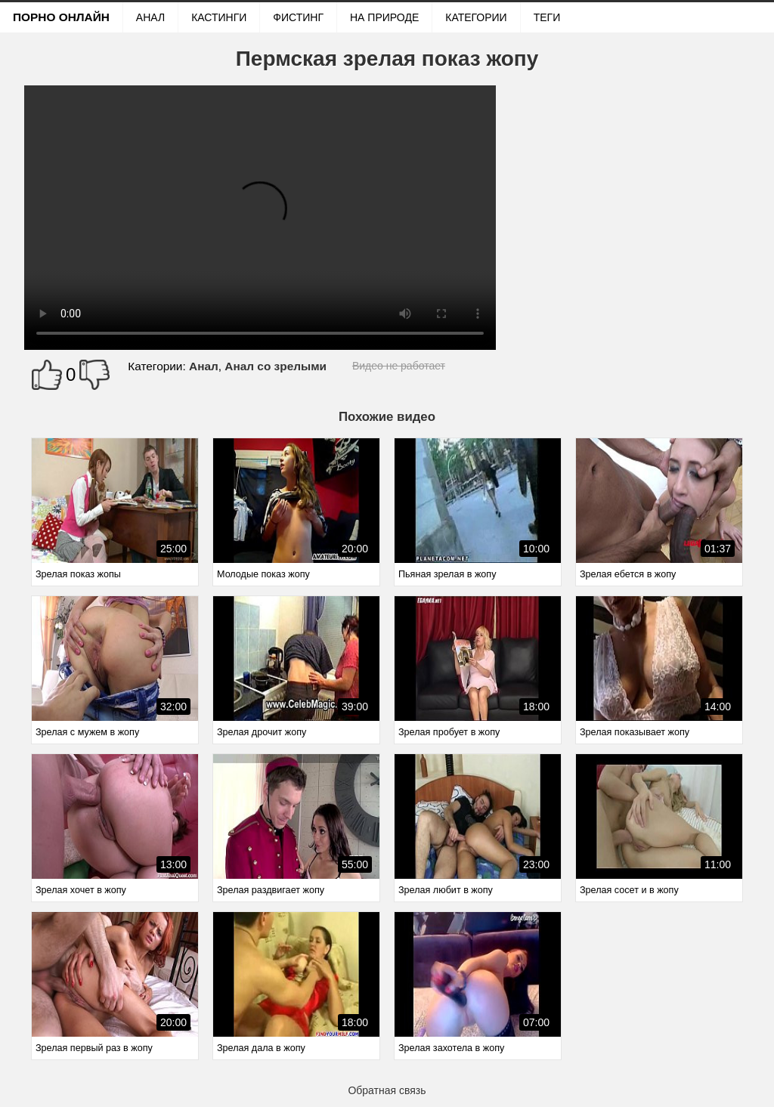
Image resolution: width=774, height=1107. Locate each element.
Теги (547, 17)
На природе (384, 17)
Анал (150, 17)
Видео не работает (398, 366)
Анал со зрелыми (275, 366)
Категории (475, 17)
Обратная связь (387, 1090)
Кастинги (218, 17)
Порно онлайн (61, 17)
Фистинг (298, 17)
